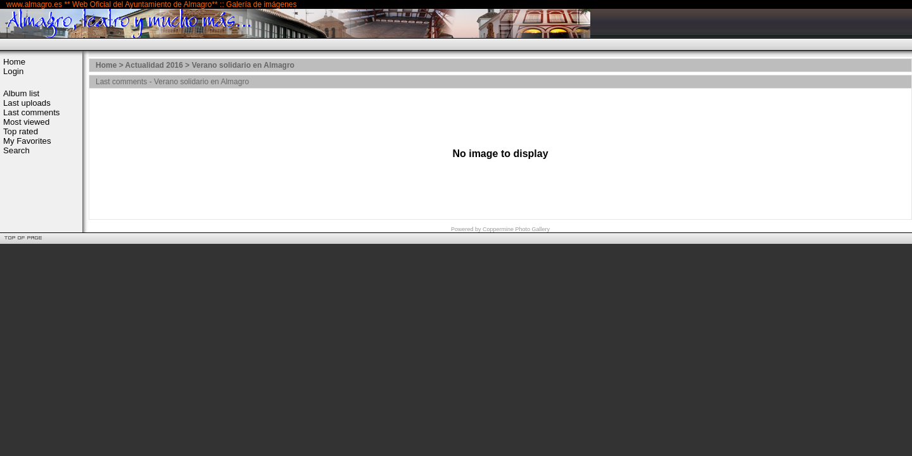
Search (16, 150)
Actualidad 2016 (154, 65)
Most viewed (26, 122)
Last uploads (27, 103)
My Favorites (27, 141)
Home (14, 61)
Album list (21, 93)
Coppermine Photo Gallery (516, 229)
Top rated (20, 131)
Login (13, 71)
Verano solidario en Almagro (243, 65)
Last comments (31, 112)
